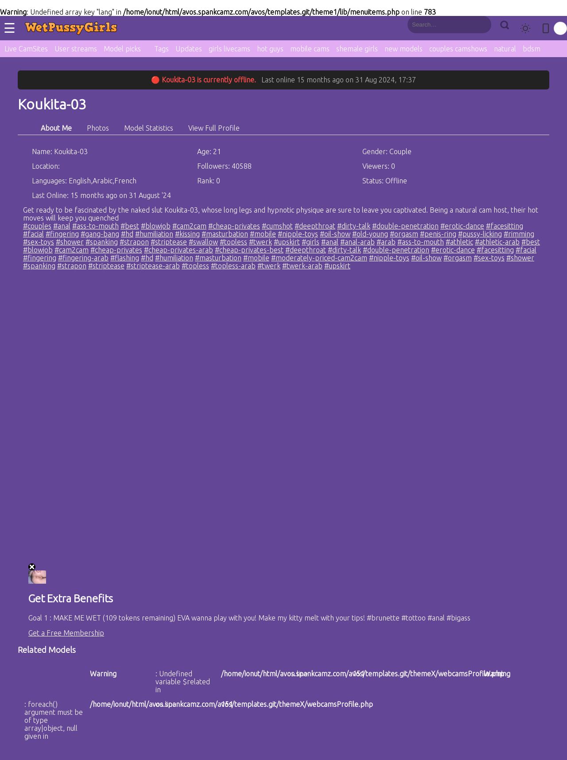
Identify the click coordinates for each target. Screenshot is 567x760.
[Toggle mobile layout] (546, 28)
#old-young (370, 234)
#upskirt (287, 242)
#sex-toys (38, 242)
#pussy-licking (480, 234)
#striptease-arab (153, 266)
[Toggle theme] (525, 28)
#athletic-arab (497, 242)
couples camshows (458, 49)
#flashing (124, 258)
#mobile (263, 234)
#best (129, 226)
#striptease (169, 242)
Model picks (122, 49)
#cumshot (277, 226)
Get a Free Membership (66, 633)
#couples (37, 226)
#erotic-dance (462, 226)
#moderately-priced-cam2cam (319, 258)
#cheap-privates (234, 226)
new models (403, 49)
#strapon (134, 242)
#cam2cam (189, 226)
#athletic (459, 242)
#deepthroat (315, 226)
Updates (188, 49)
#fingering (62, 234)
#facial (33, 234)
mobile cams (310, 49)
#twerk (260, 242)
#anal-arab (357, 242)
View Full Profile (214, 128)
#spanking (101, 242)
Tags (161, 49)
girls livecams (229, 49)
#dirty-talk (353, 226)
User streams (75, 49)
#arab (386, 242)
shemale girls (357, 49)
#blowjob (156, 226)
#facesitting (504, 226)
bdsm (531, 49)
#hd (127, 234)
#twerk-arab (302, 266)
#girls (310, 242)
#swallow (203, 242)
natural (505, 49)
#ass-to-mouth (95, 226)
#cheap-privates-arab (178, 250)
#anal (61, 226)
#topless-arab (233, 266)
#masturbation (225, 234)
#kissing (187, 234)
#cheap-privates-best (249, 250)
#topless (233, 242)
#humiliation (154, 234)
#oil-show (335, 234)
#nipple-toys (298, 234)
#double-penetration (405, 226)
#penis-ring (438, 234)
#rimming (519, 234)
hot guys (270, 49)
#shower (70, 242)
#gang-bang (100, 234)
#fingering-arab (83, 258)
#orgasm (404, 234)
